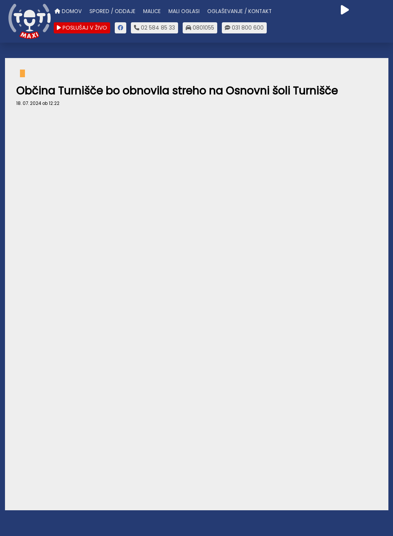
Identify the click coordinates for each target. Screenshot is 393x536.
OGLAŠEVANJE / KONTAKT (239, 11)
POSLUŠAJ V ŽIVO (82, 28)
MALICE (152, 11)
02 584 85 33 (154, 28)
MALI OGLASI (184, 11)
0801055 (200, 28)
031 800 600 (244, 28)
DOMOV (68, 11)
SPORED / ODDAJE (112, 11)
